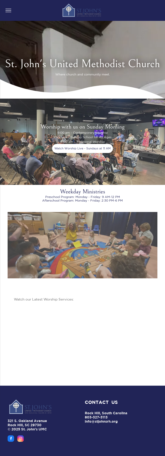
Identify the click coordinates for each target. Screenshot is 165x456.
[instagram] (20, 439)
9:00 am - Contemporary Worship (82, 132)
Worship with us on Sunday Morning (83, 126)
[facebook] (11, 439)
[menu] (8, 10)
